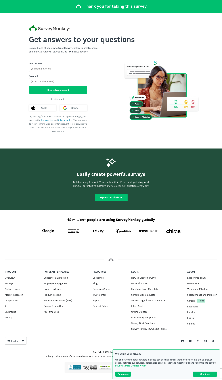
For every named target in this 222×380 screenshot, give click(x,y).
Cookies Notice (139, 366)
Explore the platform (111, 197)
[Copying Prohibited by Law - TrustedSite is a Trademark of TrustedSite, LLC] (105, 369)
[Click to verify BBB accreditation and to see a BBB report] (74, 369)
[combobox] (16, 341)
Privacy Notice (122, 366)
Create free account (58, 90)
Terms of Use (47, 120)
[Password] (58, 81)
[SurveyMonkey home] (49, 28)
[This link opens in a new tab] (182, 341)
